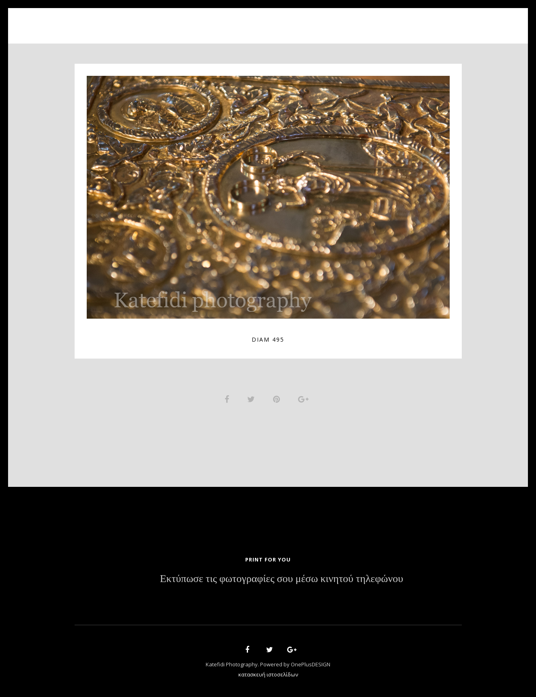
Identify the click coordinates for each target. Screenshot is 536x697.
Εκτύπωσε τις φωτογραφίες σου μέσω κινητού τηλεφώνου (281, 580)
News (323, 21)
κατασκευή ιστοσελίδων (268, 675)
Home (176, 21)
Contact (361, 21)
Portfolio (262, 21)
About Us (215, 21)
